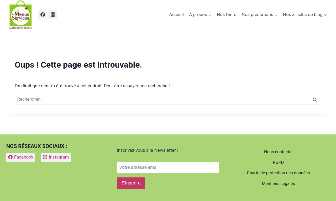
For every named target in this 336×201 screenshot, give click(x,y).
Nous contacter (278, 151)
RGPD (278, 162)
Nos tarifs (226, 14)
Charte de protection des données (278, 172)
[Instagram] (52, 14)
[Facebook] (42, 14)
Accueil (176, 14)
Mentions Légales (278, 183)
